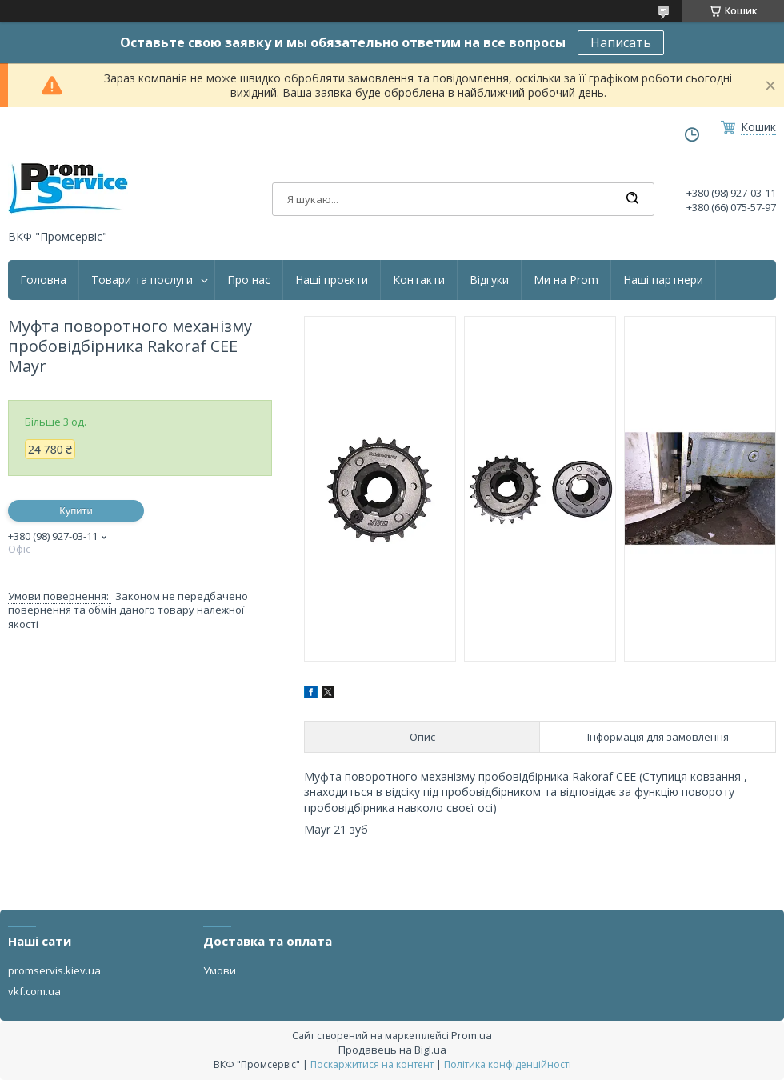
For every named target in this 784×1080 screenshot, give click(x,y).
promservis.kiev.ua (54, 970)
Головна (43, 280)
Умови (219, 970)
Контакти (419, 280)
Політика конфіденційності (507, 1064)
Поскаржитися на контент (372, 1064)
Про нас (248, 280)
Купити (76, 511)
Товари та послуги (142, 280)
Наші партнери (663, 280)
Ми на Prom (566, 280)
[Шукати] (632, 199)
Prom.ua (471, 1035)
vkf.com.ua (34, 991)
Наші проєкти (331, 280)
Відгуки (489, 280)
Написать (620, 42)
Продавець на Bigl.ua (392, 1049)
